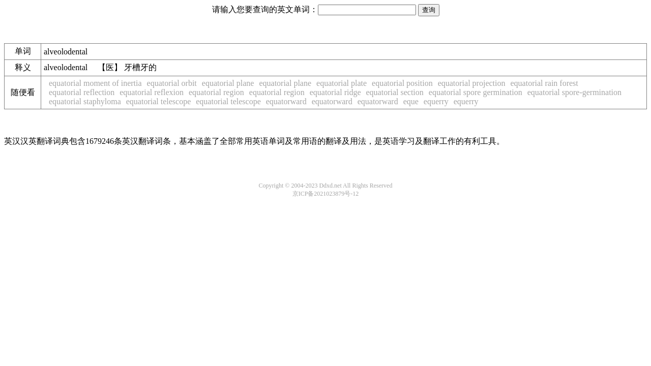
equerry (436, 101)
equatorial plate (341, 83)
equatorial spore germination (475, 92)
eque (411, 101)
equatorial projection (472, 83)
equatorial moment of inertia (95, 83)
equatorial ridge (335, 92)
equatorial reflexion (152, 92)
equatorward (286, 101)
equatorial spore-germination (574, 92)
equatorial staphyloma (85, 101)
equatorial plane (228, 83)
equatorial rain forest (544, 83)
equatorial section (395, 92)
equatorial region (216, 92)
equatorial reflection (81, 92)
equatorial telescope (158, 101)
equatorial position (402, 83)
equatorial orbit (172, 83)
